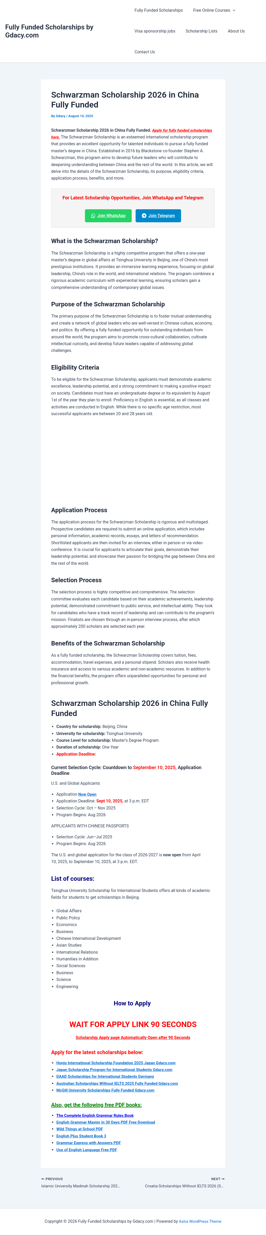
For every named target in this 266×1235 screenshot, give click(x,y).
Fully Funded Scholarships (159, 10)
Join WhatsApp (108, 215)
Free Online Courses (212, 10)
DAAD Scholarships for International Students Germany (107, 1076)
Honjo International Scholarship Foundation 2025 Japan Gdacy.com (119, 1062)
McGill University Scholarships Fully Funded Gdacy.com (108, 1090)
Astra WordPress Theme (200, 1221)
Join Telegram (158, 215)
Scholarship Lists (199, 31)
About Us (232, 31)
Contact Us (145, 51)
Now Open (87, 794)
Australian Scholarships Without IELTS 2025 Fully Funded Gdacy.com (120, 1083)
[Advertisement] (133, 460)
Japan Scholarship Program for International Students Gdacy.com (117, 1069)
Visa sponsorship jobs (155, 31)
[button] (230, 10)
